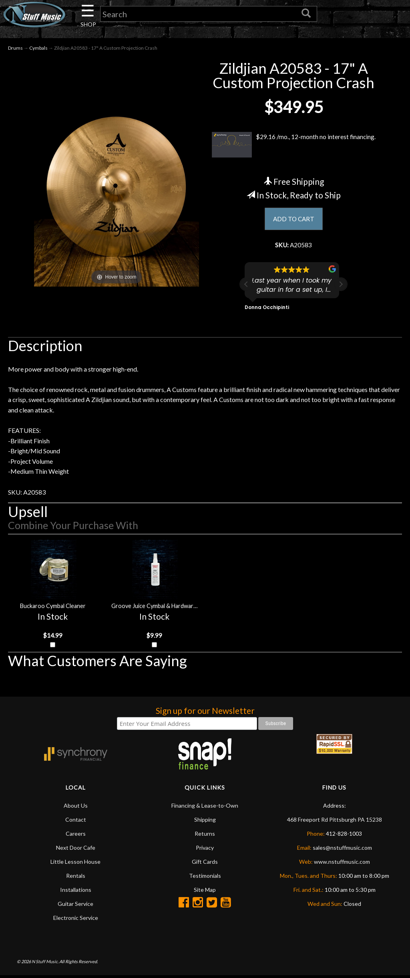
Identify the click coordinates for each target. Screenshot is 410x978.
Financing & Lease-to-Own (204, 807)
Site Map (205, 892)
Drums (15, 49)
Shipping (205, 821)
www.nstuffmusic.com (342, 864)
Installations (75, 892)
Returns (205, 836)
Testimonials (205, 878)
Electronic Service (75, 920)
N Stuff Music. (45, 963)
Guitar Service (75, 906)
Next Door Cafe (75, 850)
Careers (76, 836)
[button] (341, 286)
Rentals (75, 878)
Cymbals (38, 49)
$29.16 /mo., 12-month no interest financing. (293, 145)
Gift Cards (205, 864)
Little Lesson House (75, 864)
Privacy (205, 850)
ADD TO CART (293, 220)
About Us (76, 807)
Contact (75, 821)
